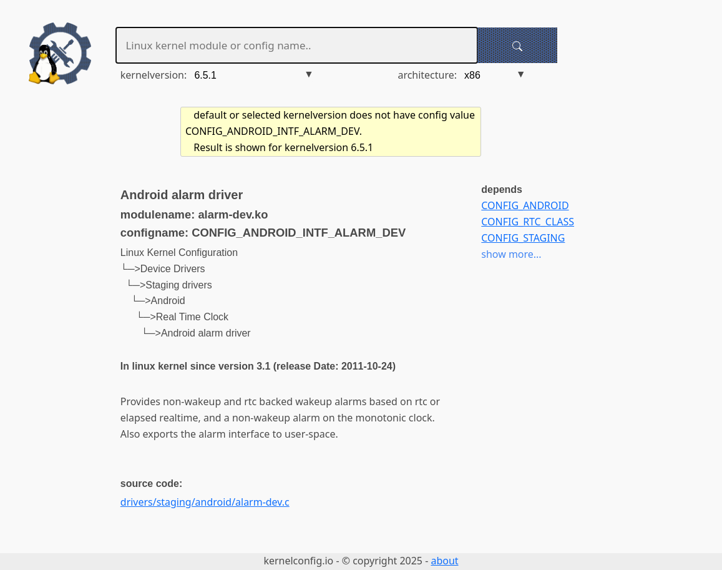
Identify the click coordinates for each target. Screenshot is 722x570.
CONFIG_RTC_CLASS (527, 221)
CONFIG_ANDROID (524, 205)
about (444, 561)
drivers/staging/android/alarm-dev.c (205, 502)
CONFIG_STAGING (523, 238)
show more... (511, 254)
